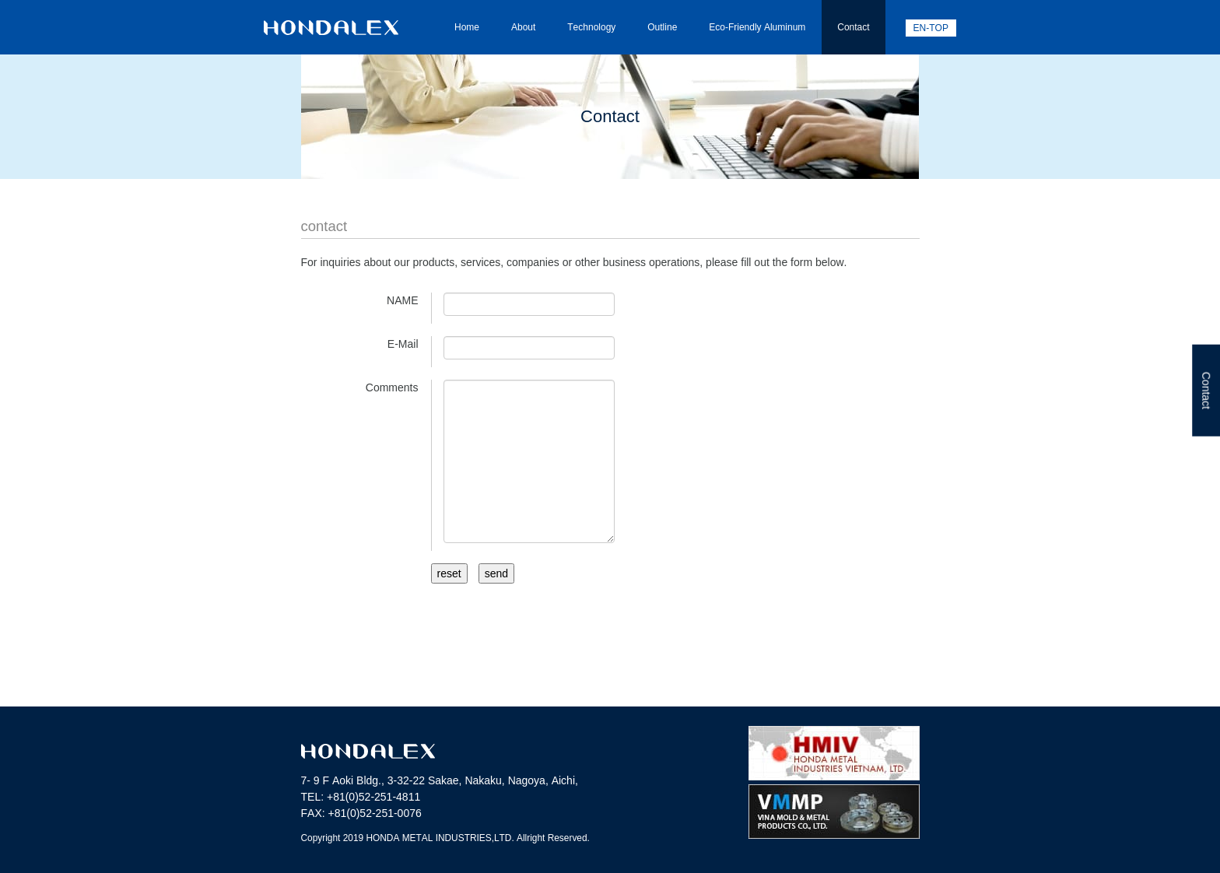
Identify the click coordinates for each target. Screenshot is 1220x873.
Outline (662, 27)
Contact (853, 27)
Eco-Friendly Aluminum (757, 27)
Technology (591, 27)
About (523, 27)
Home (466, 27)
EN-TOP (930, 28)
